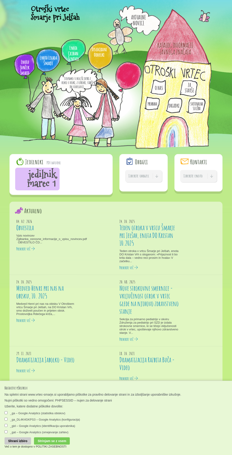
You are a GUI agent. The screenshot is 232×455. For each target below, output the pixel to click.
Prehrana (152, 104)
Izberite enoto (199, 176)
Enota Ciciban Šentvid (73, 53)
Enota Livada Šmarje (48, 60)
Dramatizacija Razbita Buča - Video (146, 364)
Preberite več (25, 248)
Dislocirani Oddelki (99, 52)
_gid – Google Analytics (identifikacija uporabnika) (40, 426)
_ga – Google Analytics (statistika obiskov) (35, 413)
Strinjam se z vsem (52, 441)
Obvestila (25, 227)
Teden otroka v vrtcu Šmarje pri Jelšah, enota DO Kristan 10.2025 (147, 235)
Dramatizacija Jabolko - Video (45, 360)
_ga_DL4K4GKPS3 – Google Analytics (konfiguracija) (42, 419)
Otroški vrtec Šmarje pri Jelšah (55, 14)
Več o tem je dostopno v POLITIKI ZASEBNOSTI (35, 446)
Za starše (189, 88)
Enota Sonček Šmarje (24, 67)
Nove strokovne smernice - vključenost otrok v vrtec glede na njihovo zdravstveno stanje (149, 299)
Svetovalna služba (196, 106)
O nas (159, 88)
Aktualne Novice (138, 20)
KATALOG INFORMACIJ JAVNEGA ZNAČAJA (175, 48)
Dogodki (174, 106)
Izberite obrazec (143, 176)
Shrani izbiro (17, 441)
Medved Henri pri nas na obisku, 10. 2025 (40, 292)
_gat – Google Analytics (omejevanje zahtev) (36, 432)
